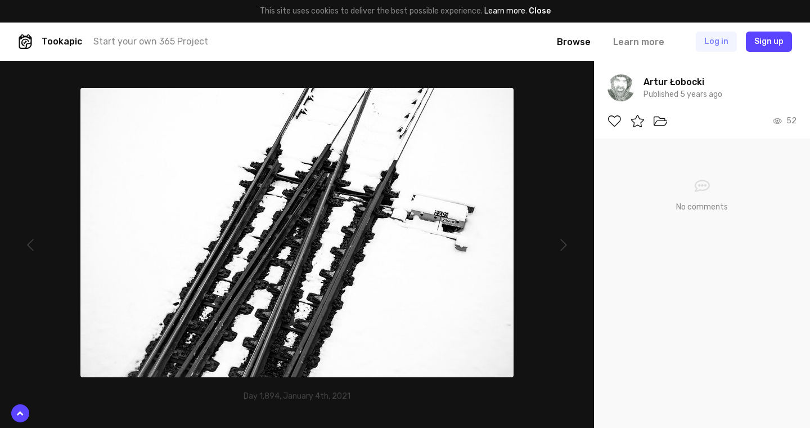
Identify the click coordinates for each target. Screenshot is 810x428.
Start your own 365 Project (150, 41)
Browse (574, 42)
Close (540, 11)
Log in (716, 41)
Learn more (504, 11)
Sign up (769, 41)
